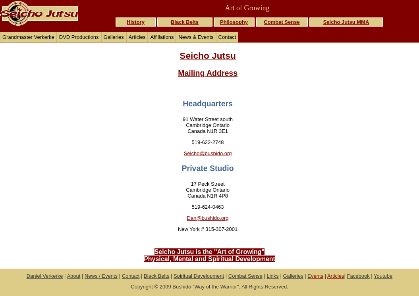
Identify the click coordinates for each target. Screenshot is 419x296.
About (73, 276)
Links (272, 276)
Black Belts (185, 22)
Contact (227, 37)
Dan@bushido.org (208, 218)
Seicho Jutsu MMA (346, 22)
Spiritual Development (199, 276)
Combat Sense (281, 22)
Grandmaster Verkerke (28, 37)
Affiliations (162, 37)
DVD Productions (79, 37)
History (136, 22)
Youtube (383, 276)
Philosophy (234, 22)
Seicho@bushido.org (208, 153)
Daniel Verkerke (45, 276)
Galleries (114, 37)
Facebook (358, 276)
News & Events (195, 37)
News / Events (101, 276)
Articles (137, 37)
